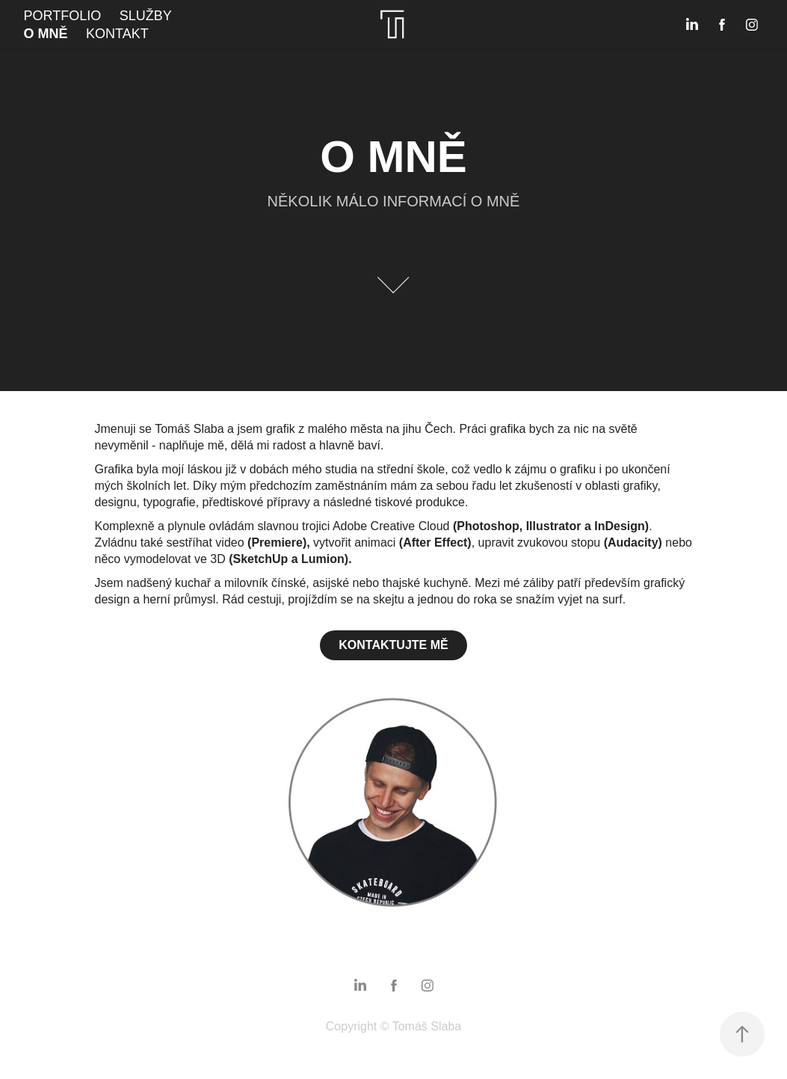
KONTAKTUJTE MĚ (393, 645)
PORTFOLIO (63, 15)
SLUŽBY (146, 15)
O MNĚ (46, 33)
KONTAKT (117, 33)
